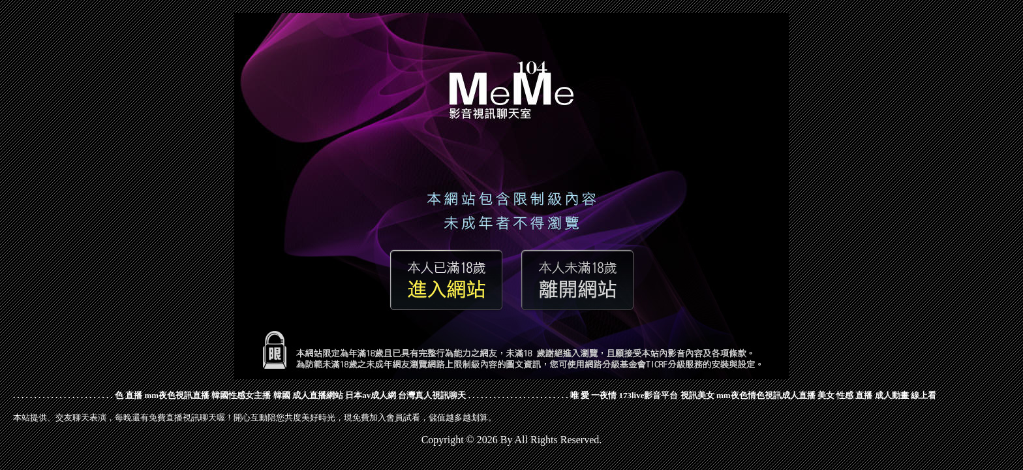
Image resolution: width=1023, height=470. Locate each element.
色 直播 (128, 395)
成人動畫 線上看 (905, 395)
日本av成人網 (370, 395)
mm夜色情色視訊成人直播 (766, 395)
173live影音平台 (648, 395)
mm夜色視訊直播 (177, 395)
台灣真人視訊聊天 (432, 395)
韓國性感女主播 (241, 395)
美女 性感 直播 (845, 395)
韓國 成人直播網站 (308, 395)
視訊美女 (697, 395)
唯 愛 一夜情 (593, 395)
